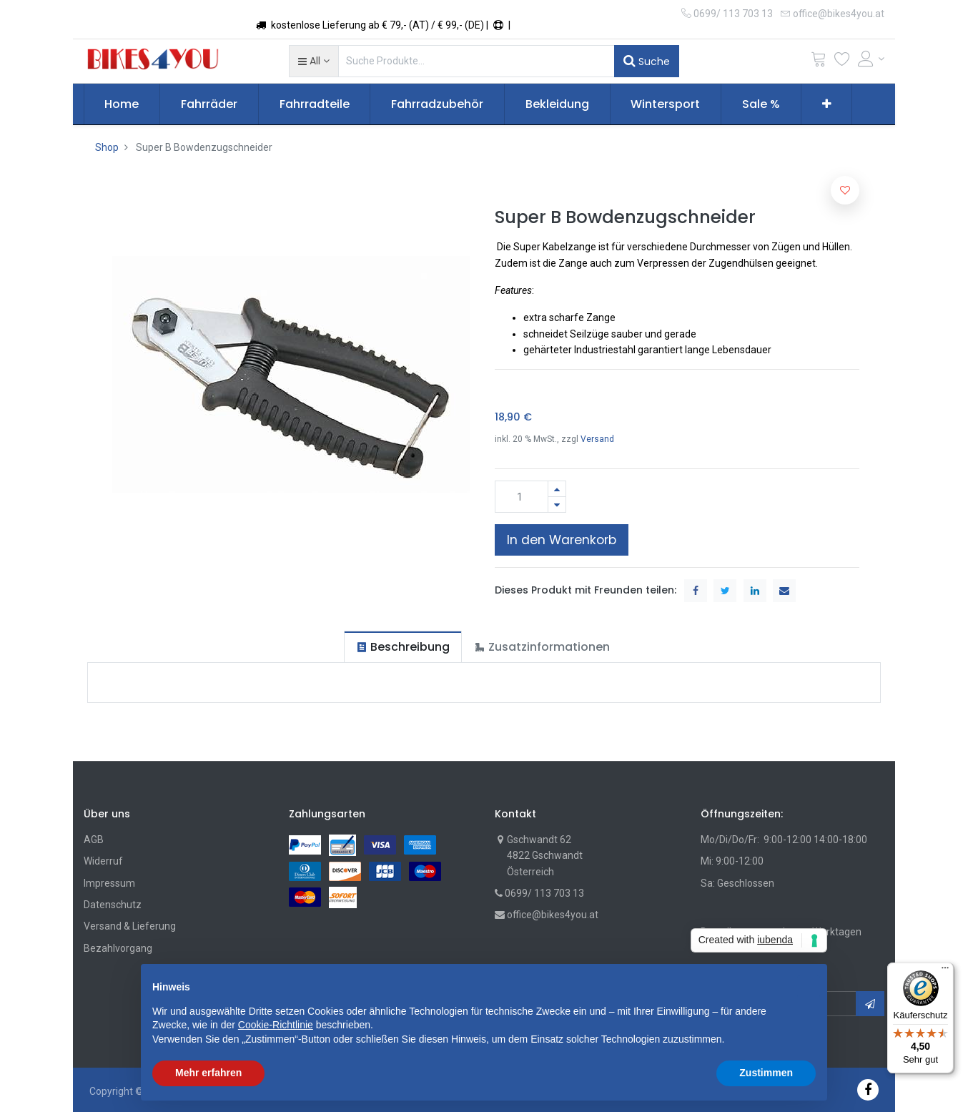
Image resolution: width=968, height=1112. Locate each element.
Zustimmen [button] (766, 1072)
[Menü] (945, 971)
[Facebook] (867, 1089)
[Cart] (818, 62)
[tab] (403, 647)
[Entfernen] (557, 504)
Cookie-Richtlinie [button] (275, 1024)
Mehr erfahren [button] (208, 1072)
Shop (107, 147)
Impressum (109, 883)
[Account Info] (871, 59)
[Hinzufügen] (557, 488)
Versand (597, 439)
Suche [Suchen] (646, 61)
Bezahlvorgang (118, 948)
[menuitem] (122, 104)
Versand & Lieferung (130, 926)
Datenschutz (113, 904)
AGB (94, 839)
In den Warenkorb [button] (561, 539)
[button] (313, 61)
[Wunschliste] (842, 62)
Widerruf (103, 861)
